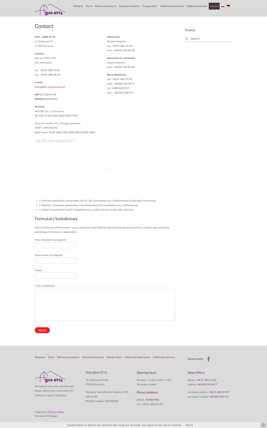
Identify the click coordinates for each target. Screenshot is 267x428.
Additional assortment (172, 6)
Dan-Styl (41, 412)
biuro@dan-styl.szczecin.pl (50, 86)
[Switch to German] (228, 6)
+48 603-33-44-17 (207, 384)
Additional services (197, 6)
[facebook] (209, 358)
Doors (89, 6)
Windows (78, 6)
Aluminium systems (129, 6)
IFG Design (51, 416)
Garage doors (150, 6)
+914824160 (152, 399)
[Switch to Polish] (222, 6)
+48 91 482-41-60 (206, 379)
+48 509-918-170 (219, 396)
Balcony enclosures (105, 6)
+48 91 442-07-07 (218, 392)
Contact (214, 6)
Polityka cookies (56, 412)
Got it (189, 425)
